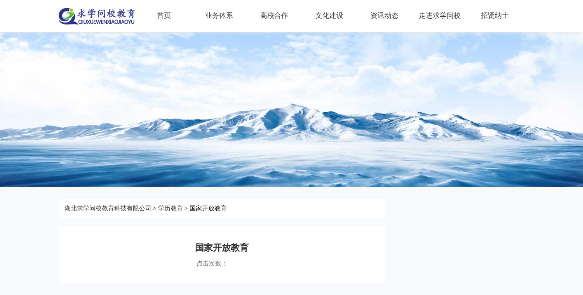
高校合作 (274, 15)
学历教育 (170, 208)
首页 (164, 15)
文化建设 (329, 15)
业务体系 (219, 15)
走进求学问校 (440, 15)
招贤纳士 (495, 15)
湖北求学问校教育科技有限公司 (107, 208)
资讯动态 (385, 15)
